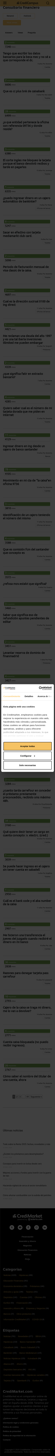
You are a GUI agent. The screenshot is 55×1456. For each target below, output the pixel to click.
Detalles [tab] (29, 696)
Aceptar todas (27, 746)
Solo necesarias (27, 765)
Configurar (27, 755)
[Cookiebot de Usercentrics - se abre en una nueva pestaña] (39, 688)
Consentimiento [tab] (11, 696)
